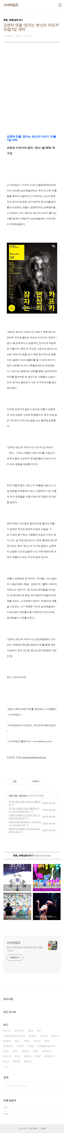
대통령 (8, 1041)
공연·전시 (23, 795)
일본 (27, 1041)
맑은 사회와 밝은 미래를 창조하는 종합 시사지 (25, 949)
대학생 (8, 1056)
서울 (31, 1046)
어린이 (21, 1046)
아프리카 (20, 1031)
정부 (18, 1056)
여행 (39, 1056)
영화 (31, 1031)
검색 (57, 1086)
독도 (18, 1041)
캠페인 (28, 1061)
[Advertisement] (32, 94)
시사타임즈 (10, 5)
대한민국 (50, 1056)
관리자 (43, 1128)
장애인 (45, 1036)
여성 (48, 1041)
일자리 (26, 1051)
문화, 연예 (13, 795)
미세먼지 (48, 1051)
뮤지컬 (17, 1061)
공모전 (37, 1041)
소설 (7, 1061)
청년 (36, 1051)
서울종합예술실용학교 (15, 1036)
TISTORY (33, 1128)
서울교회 (9, 1046)
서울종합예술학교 (47, 1046)
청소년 (56, 1036)
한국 (16, 1051)
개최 (7, 1051)
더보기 (6, 1067)
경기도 (8, 1031)
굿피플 (28, 1056)
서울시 (33, 1036)
